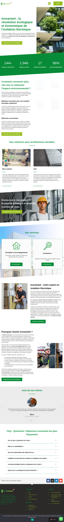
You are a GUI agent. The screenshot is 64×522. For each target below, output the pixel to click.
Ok (32, 519)
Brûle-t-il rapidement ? (16, 446)
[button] (49, 3)
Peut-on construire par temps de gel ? (21, 452)
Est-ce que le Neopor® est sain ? (19, 440)
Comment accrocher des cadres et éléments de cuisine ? (27, 458)
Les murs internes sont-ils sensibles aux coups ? (25, 464)
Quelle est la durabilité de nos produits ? (22, 470)
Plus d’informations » (7, 186)
